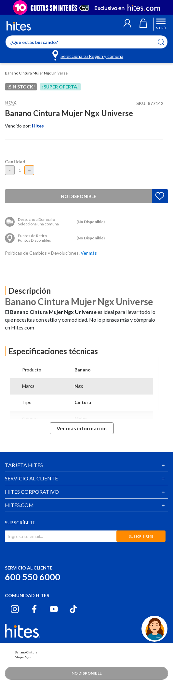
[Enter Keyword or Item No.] (86, 41)
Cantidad (15, 161)
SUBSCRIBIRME (141, 536)
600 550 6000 (32, 576)
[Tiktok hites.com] (73, 609)
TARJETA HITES (24, 465)
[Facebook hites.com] (34, 609)
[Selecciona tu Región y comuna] (88, 54)
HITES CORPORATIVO (32, 492)
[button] (127, 24)
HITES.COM (19, 505)
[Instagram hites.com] (15, 609)
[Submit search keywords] (165, 41)
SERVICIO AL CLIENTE (31, 478)
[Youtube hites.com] (54, 609)
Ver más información (82, 428)
